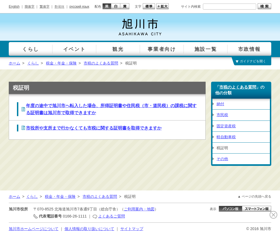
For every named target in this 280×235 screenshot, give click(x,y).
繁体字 (44, 6)
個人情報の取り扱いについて (89, 229)
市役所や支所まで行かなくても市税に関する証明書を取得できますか (94, 128)
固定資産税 (226, 126)
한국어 (59, 6)
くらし (33, 63)
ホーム (14, 63)
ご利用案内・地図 (139, 209)
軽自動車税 (226, 137)
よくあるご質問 (111, 216)
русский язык (79, 6)
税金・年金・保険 (61, 63)
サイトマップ (131, 229)
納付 (220, 104)
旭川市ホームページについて (34, 229)
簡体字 (29, 6)
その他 (222, 159)
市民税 (222, 115)
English (14, 6)
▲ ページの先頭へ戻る (254, 196)
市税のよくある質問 (101, 63)
